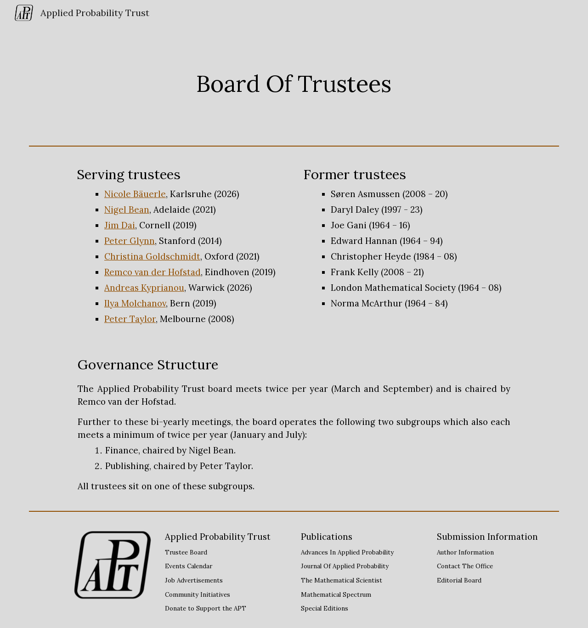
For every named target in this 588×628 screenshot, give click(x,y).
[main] (294, 83)
